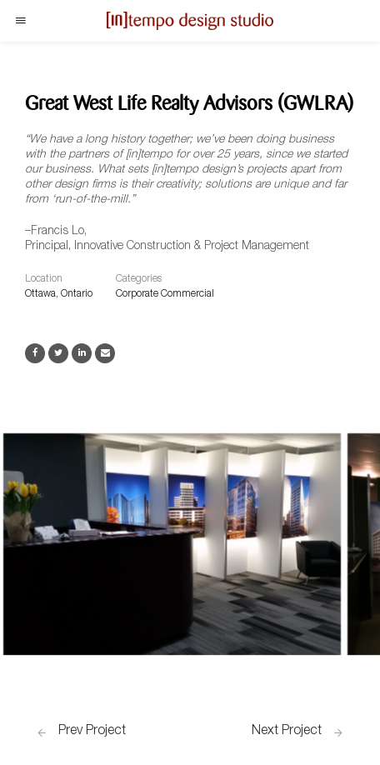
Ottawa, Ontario (58, 294)
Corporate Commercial (165, 294)
